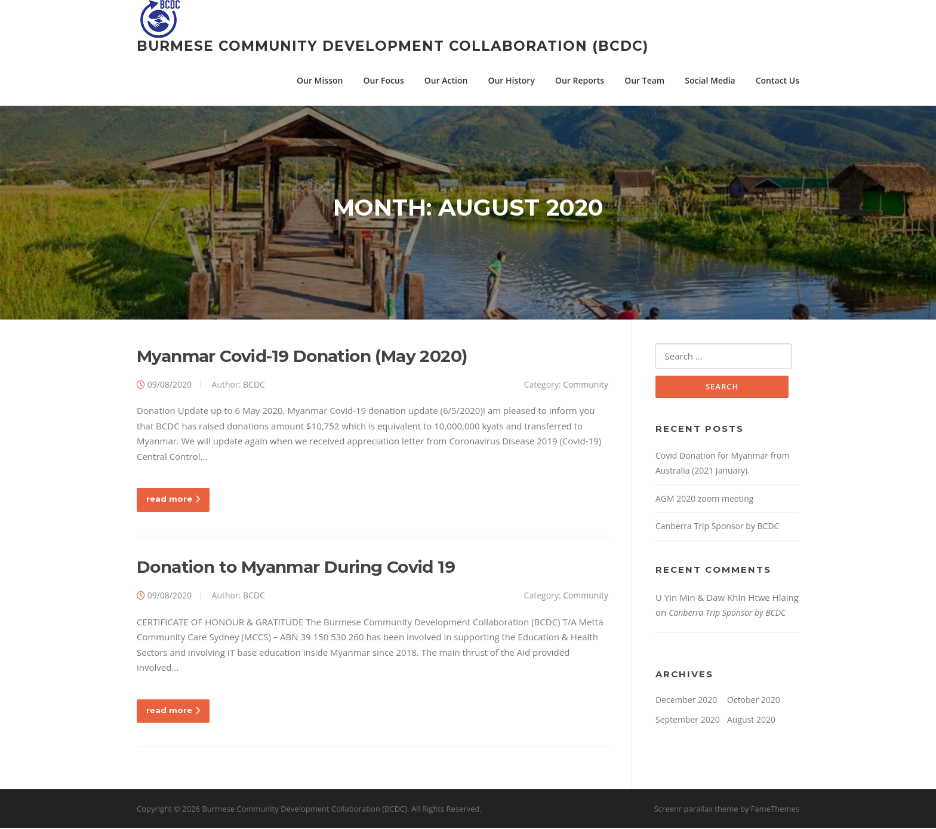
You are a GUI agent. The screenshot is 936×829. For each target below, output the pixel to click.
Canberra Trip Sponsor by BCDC (717, 527)
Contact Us (777, 80)
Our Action (446, 80)
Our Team (644, 80)
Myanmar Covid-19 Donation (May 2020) (302, 356)
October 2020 (753, 701)
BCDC (254, 385)
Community (585, 385)
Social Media (710, 80)
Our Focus (384, 80)
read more (173, 500)
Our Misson (320, 80)
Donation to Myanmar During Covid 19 (296, 568)
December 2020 (686, 701)
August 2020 (751, 721)
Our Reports (579, 80)
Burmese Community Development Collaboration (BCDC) (392, 46)
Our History (511, 80)
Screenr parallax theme (696, 810)
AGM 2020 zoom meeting (704, 499)
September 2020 (687, 721)
